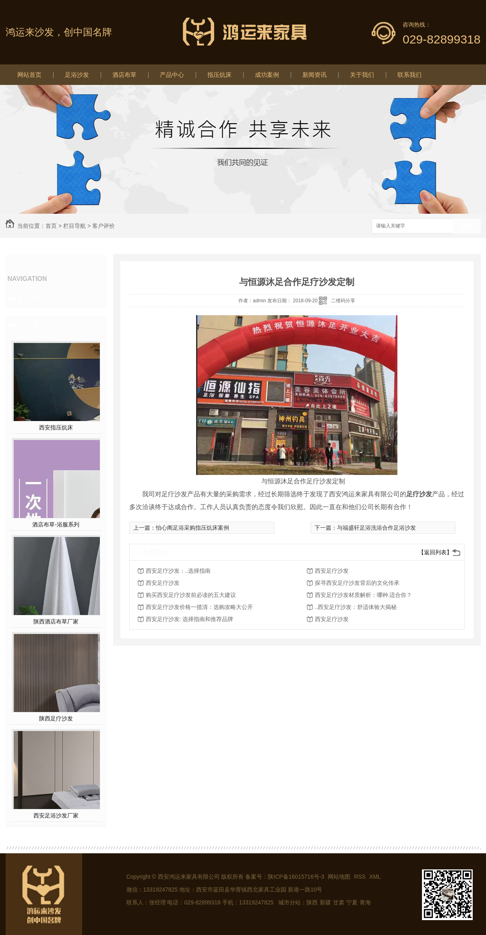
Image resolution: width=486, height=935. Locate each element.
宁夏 (352, 902)
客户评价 (103, 226)
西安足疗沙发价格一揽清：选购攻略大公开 (199, 607)
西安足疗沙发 (332, 571)
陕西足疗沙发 (56, 718)
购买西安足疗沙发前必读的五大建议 (191, 595)
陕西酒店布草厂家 (56, 621)
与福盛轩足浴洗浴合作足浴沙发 (376, 527)
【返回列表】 (435, 552)
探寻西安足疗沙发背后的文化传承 (357, 583)
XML (375, 876)
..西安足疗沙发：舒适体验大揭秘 (356, 607)
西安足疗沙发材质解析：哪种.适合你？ (363, 595)
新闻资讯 (314, 74)
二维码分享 (343, 300)
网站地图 (339, 876)
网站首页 (29, 74)
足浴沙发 (77, 74)
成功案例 (267, 74)
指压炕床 (219, 74)
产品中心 (172, 74)
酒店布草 (124, 74)
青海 (365, 902)
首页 (51, 226)
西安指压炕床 (56, 427)
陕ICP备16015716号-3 (296, 876)
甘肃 (338, 902)
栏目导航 (74, 226)
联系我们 (409, 74)
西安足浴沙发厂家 (56, 815)
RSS (360, 876)
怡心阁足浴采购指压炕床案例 (192, 527)
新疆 (325, 902)
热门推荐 (32, 324)
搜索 (466, 226)
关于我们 (362, 74)
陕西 (312, 902)
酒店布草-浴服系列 (55, 524)
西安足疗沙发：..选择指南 (178, 571)
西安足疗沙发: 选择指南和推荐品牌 (190, 619)
